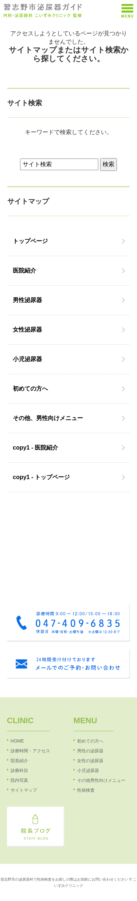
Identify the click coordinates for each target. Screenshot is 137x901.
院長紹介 (19, 760)
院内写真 (19, 780)
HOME (17, 741)
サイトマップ (24, 790)
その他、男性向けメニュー (48, 418)
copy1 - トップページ (41, 477)
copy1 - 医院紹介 (35, 447)
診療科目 (19, 770)
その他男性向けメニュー (101, 780)
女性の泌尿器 (90, 760)
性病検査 (86, 790)
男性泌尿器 (27, 300)
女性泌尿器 (27, 329)
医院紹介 (24, 270)
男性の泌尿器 (90, 750)
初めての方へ (30, 388)
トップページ (30, 241)
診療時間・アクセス (30, 750)
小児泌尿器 (27, 359)
